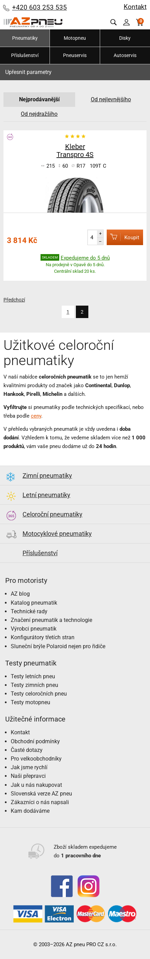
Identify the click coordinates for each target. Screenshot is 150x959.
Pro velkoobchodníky (36, 758)
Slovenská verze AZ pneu (41, 793)
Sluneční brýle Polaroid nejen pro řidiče (58, 646)
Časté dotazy (27, 750)
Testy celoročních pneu (39, 693)
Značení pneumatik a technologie (51, 620)
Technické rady (29, 611)
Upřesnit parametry (28, 72)
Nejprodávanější (39, 99)
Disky (125, 38)
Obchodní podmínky (35, 741)
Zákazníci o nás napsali (40, 802)
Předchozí (14, 299)
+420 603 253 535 (39, 7)
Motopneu (75, 38)
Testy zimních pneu (34, 685)
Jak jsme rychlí (29, 767)
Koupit (123, 237)
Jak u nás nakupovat (36, 785)
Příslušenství (24, 55)
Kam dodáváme (30, 811)
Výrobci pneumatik (33, 628)
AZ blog (20, 593)
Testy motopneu (30, 702)
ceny (36, 416)
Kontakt (135, 6)
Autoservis (125, 55)
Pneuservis (75, 55)
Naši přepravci (28, 776)
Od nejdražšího (39, 114)
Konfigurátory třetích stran (42, 637)
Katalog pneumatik (34, 602)
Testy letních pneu (33, 676)
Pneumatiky (25, 38)
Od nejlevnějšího (111, 99)
